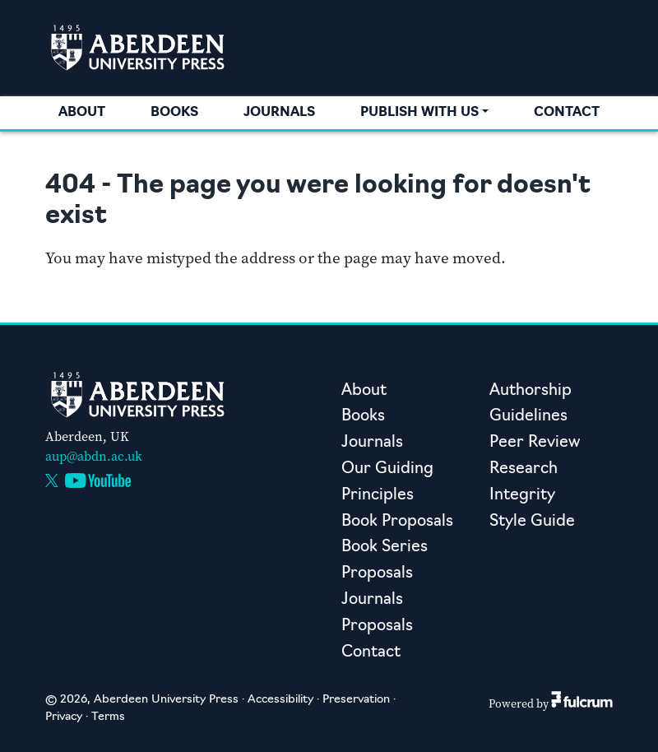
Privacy (63, 717)
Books (174, 112)
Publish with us (419, 112)
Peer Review (534, 443)
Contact (567, 112)
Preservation (356, 700)
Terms (108, 717)
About (81, 112)
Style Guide (532, 522)
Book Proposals (397, 522)
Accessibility (280, 700)
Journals (279, 112)
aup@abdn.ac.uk (93, 456)
